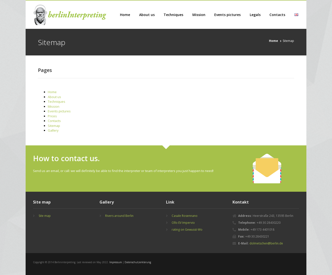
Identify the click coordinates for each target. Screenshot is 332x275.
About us (147, 14)
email (55, 171)
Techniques (173, 14)
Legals (255, 14)
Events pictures (227, 14)
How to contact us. (66, 158)
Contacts (277, 14)
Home (125, 14)
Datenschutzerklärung (138, 262)
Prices (52, 116)
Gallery (53, 130)
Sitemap (54, 125)
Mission (198, 14)
